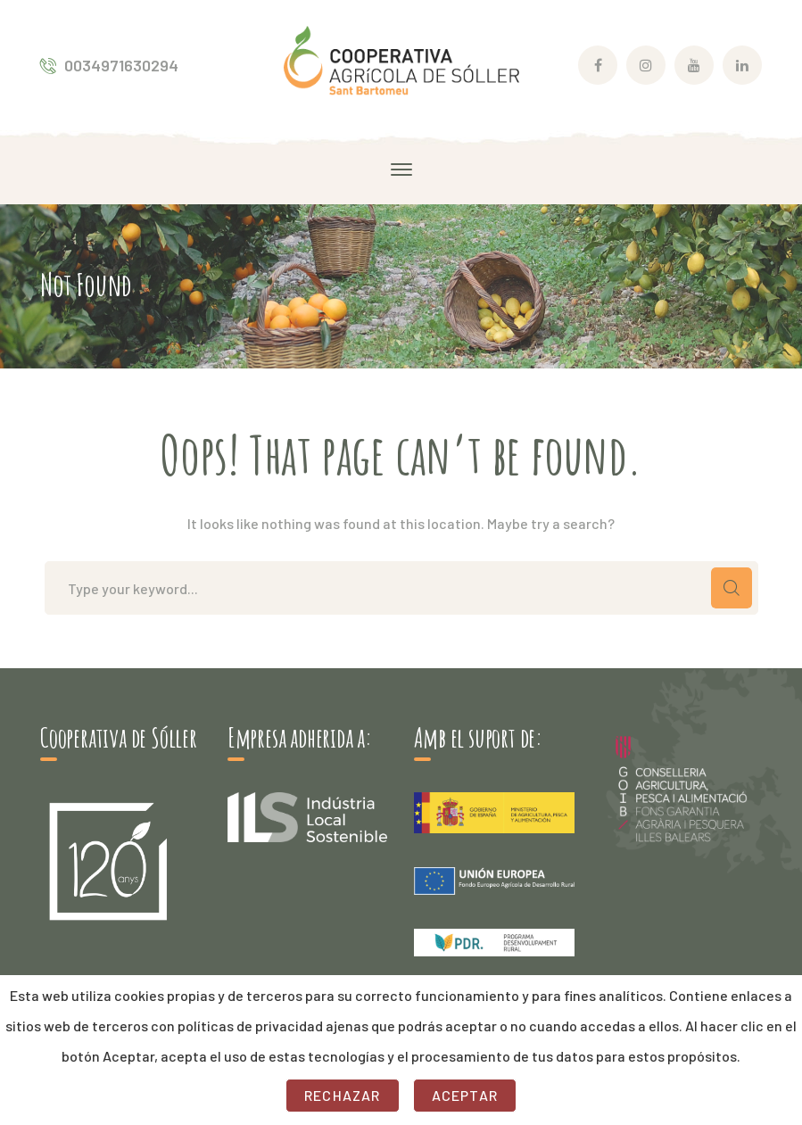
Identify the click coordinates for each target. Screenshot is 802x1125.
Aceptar (465, 1095)
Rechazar (342, 1095)
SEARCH (731, 587)
